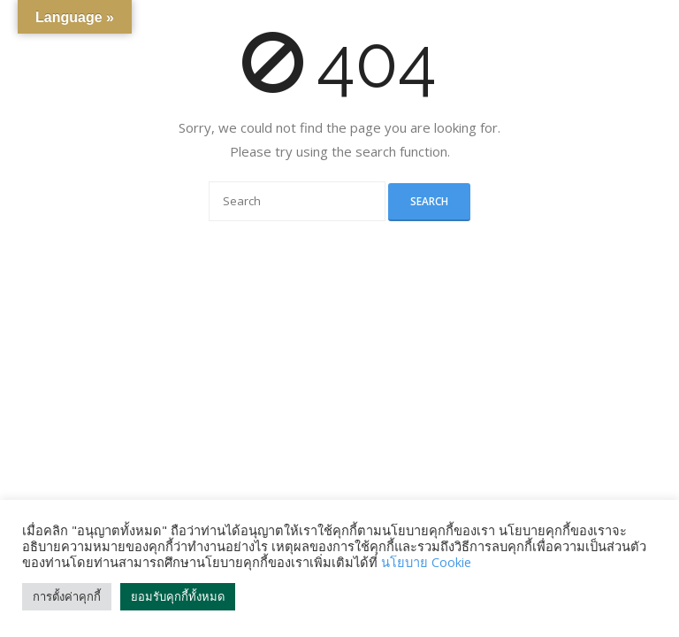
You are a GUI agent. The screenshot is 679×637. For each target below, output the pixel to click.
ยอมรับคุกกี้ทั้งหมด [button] (178, 596)
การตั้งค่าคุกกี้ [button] (67, 596)
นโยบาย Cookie (426, 562)
